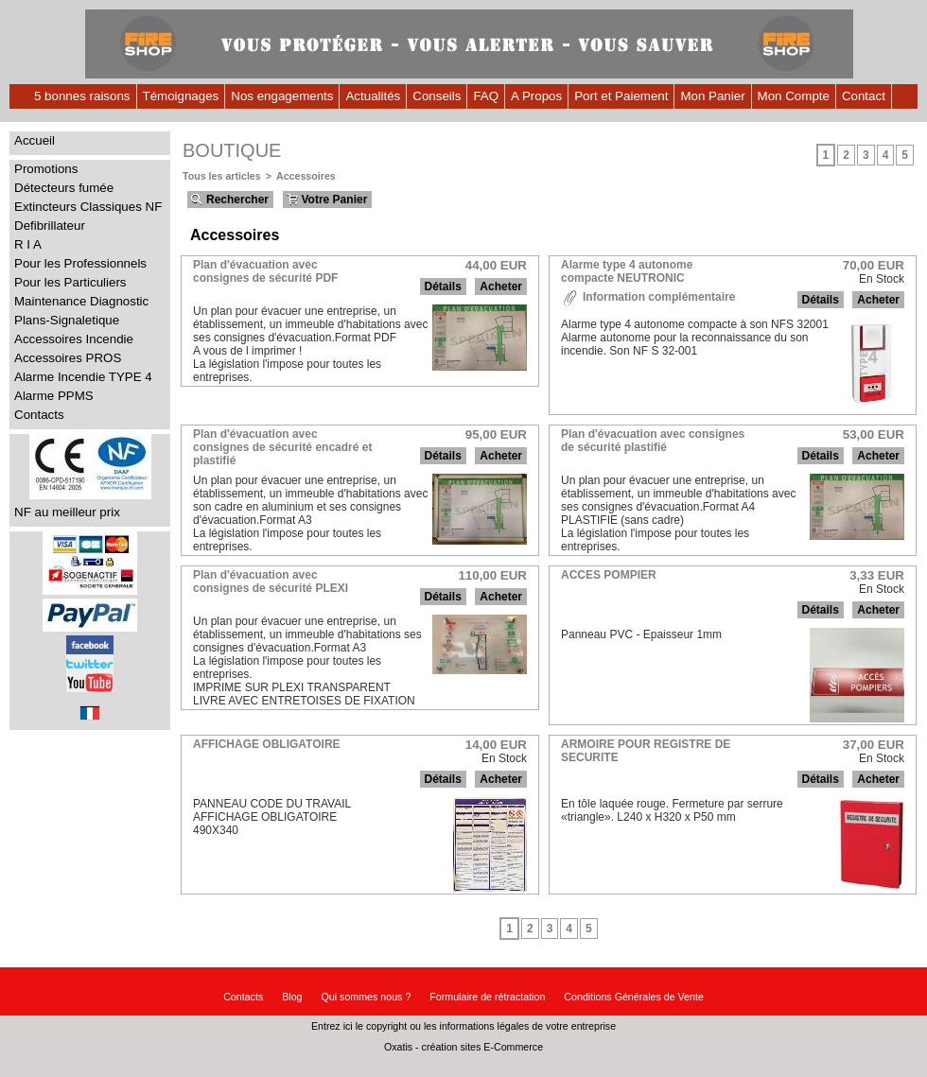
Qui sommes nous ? (366, 996)
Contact (863, 96)
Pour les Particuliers (70, 282)
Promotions (46, 169)
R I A (28, 244)
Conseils (436, 96)
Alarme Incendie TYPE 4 (83, 377)
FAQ (485, 96)
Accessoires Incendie (73, 339)
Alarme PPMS (54, 396)
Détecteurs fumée (64, 188)
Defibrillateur (49, 225)
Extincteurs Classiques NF (88, 207)
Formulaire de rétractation (487, 996)
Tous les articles (222, 176)
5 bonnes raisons (82, 96)
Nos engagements (282, 96)
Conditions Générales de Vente (634, 996)
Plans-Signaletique (66, 320)
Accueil (34, 140)
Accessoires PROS (67, 358)
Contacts (39, 415)
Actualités (372, 96)
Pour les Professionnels (80, 263)
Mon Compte (794, 96)
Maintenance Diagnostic (81, 301)
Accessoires (306, 176)
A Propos (536, 96)
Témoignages (181, 96)
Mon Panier (712, 96)
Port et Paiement (621, 96)
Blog (292, 996)
